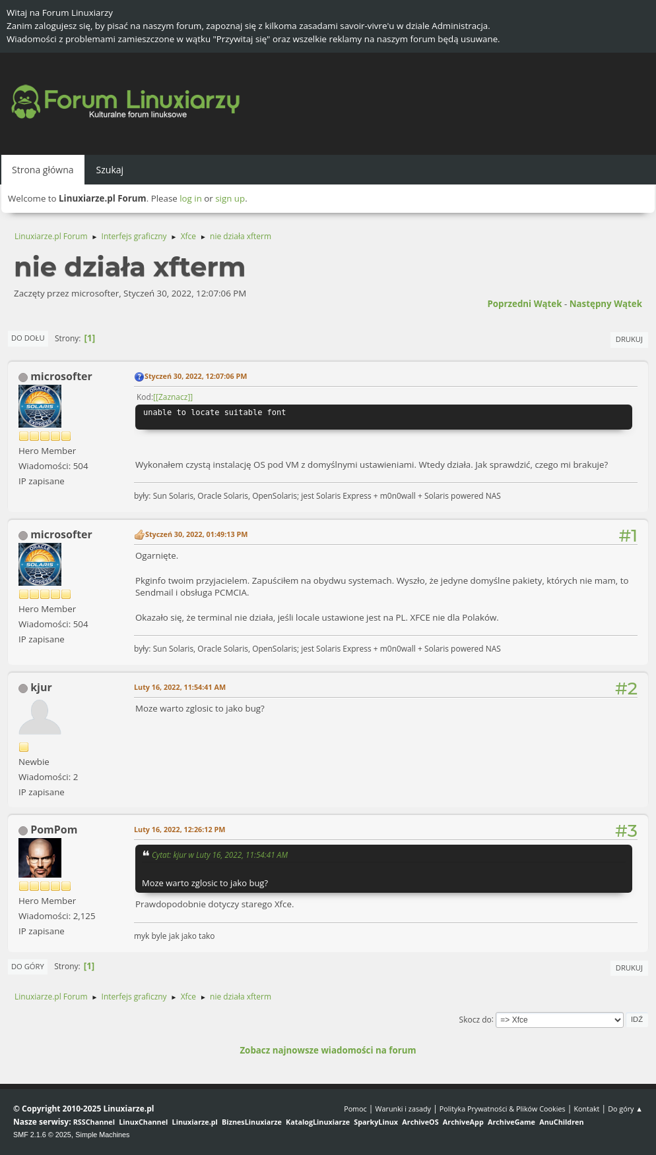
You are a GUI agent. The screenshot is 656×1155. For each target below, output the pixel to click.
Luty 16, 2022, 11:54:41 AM (180, 687)
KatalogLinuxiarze (318, 1122)
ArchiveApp (463, 1122)
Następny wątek (606, 304)
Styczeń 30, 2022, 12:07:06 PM (196, 376)
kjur (41, 687)
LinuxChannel (143, 1122)
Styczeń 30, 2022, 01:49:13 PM (196, 534)
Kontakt (586, 1108)
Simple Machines (102, 1135)
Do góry (27, 966)
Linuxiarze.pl (195, 1122)
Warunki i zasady (403, 1108)
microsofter (61, 376)
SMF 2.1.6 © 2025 (42, 1135)
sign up (230, 198)
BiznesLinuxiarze (252, 1122)
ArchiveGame (511, 1122)
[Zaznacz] (173, 397)
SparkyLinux (376, 1122)
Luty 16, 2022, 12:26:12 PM (179, 829)
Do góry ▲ (625, 1108)
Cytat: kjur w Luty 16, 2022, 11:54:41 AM (220, 854)
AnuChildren (561, 1122)
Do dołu (28, 338)
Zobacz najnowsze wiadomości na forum (328, 1050)
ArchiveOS (420, 1122)
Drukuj (629, 339)
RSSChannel (94, 1122)
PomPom (53, 829)
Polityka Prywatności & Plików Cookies (503, 1108)
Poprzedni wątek (524, 304)
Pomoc (355, 1108)
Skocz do (475, 1019)
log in (191, 198)
